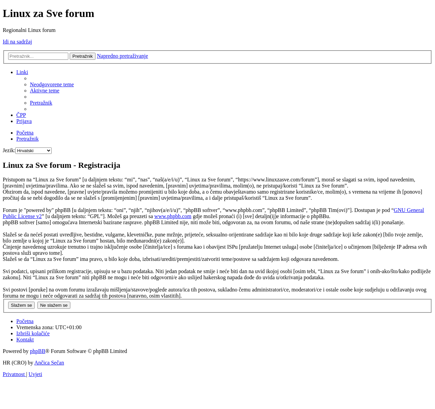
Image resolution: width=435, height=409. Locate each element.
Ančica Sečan (49, 363)
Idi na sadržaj (17, 42)
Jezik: (9, 150)
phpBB (37, 351)
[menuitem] (52, 84)
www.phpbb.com (172, 216)
